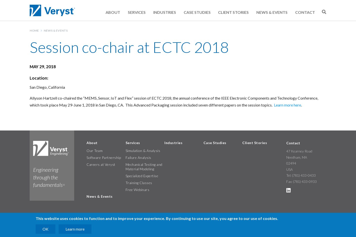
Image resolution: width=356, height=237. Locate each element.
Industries (164, 12)
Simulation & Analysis (143, 151)
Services (137, 12)
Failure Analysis (138, 157)
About (113, 12)
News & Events (272, 12)
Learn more (75, 229)
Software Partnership (104, 157)
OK (45, 229)
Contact (305, 12)
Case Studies (197, 12)
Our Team (95, 151)
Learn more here (287, 105)
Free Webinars (138, 190)
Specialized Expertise (142, 176)
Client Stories (233, 12)
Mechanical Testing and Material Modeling (144, 166)
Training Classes (139, 183)
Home (34, 30)
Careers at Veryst (101, 164)
